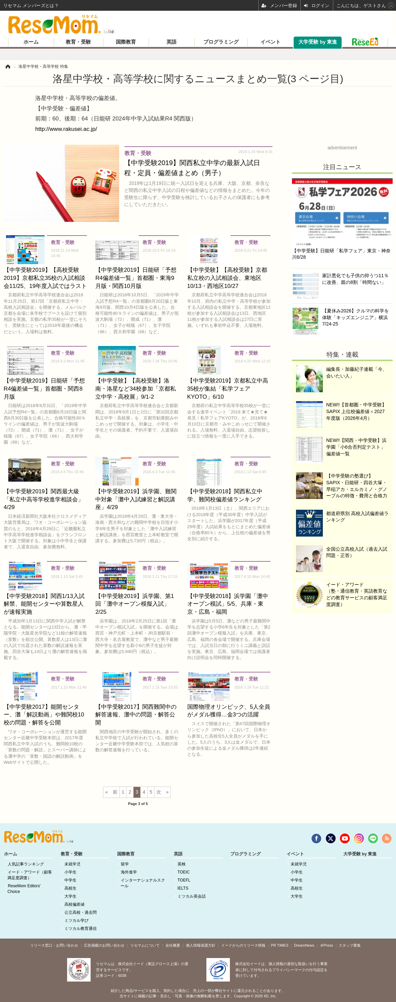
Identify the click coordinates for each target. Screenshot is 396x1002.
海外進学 (129, 872)
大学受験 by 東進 (317, 42)
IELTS (183, 888)
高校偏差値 (74, 904)
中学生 (70, 880)
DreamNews (304, 945)
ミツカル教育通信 (80, 928)
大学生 (70, 896)
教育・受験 (78, 42)
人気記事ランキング (26, 864)
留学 (125, 864)
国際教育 (126, 42)
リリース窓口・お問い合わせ (54, 945)
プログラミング (221, 42)
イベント (270, 42)
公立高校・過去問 (80, 912)
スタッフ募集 (350, 945)
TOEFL (184, 880)
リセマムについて (145, 945)
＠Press (326, 945)
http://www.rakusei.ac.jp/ (66, 129)
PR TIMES (280, 945)
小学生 (70, 872)
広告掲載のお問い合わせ (104, 945)
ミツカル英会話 (192, 896)
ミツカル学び (76, 920)
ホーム (31, 42)
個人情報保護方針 (200, 945)
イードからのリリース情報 (243, 945)
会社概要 (172, 945)
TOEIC (184, 872)
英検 (182, 864)
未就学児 (72, 864)
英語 (171, 42)
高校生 (70, 888)
